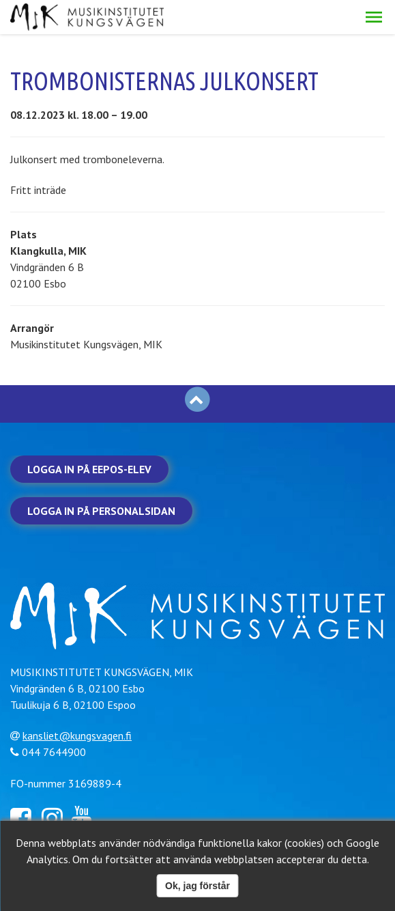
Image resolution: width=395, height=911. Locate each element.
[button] (374, 17)
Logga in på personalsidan (101, 511)
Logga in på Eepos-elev (89, 469)
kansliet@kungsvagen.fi (77, 735)
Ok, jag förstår (197, 885)
